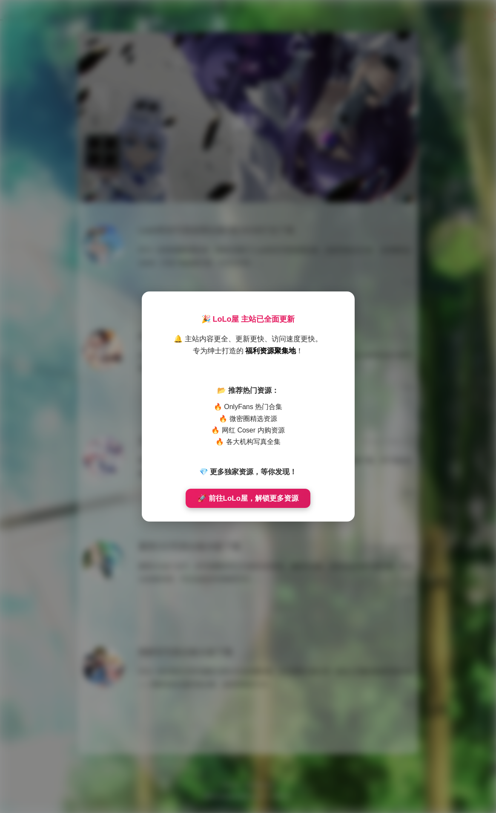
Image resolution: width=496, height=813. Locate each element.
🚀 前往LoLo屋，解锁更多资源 (248, 498)
